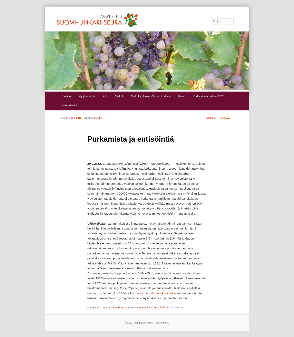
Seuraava (226, 118)
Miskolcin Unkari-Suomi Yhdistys (151, 96)
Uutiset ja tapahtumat (113, 307)
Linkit (105, 96)
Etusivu (66, 96)
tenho (98, 118)
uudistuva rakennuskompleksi (156, 293)
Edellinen (210, 118)
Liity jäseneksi (86, 96)
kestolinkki (160, 307)
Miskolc (119, 96)
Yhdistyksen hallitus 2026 (208, 96)
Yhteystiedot (69, 105)
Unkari (182, 96)
